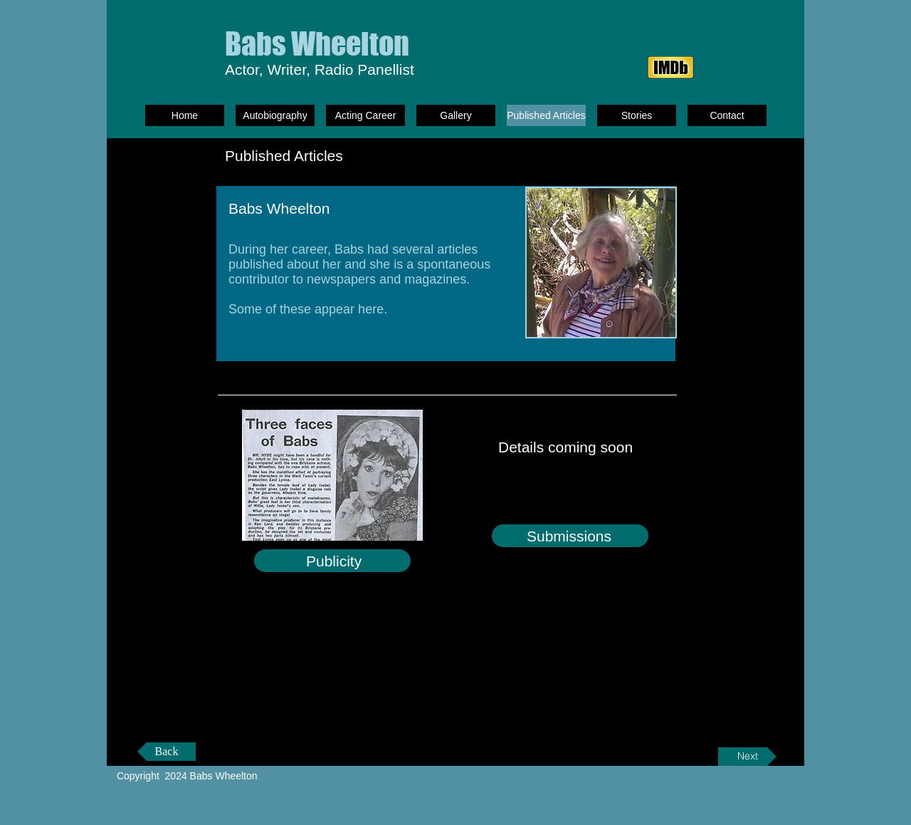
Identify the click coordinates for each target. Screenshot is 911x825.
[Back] (166, 751)
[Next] (747, 756)
